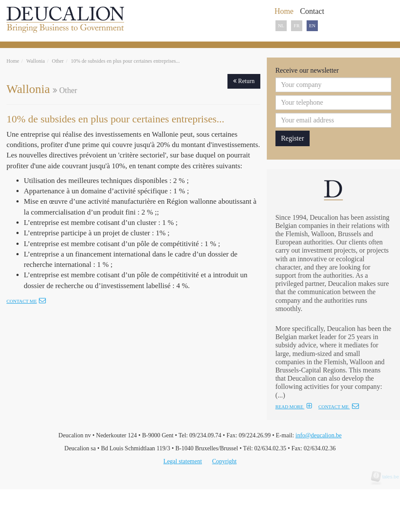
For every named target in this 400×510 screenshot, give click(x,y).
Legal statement (182, 461)
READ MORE (293, 406)
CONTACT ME (338, 406)
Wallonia (35, 61)
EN (312, 25)
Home (12, 61)
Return (244, 81)
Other (58, 61)
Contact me (26, 301)
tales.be (388, 476)
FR (296, 25)
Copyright (224, 461)
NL (281, 25)
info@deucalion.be (318, 435)
